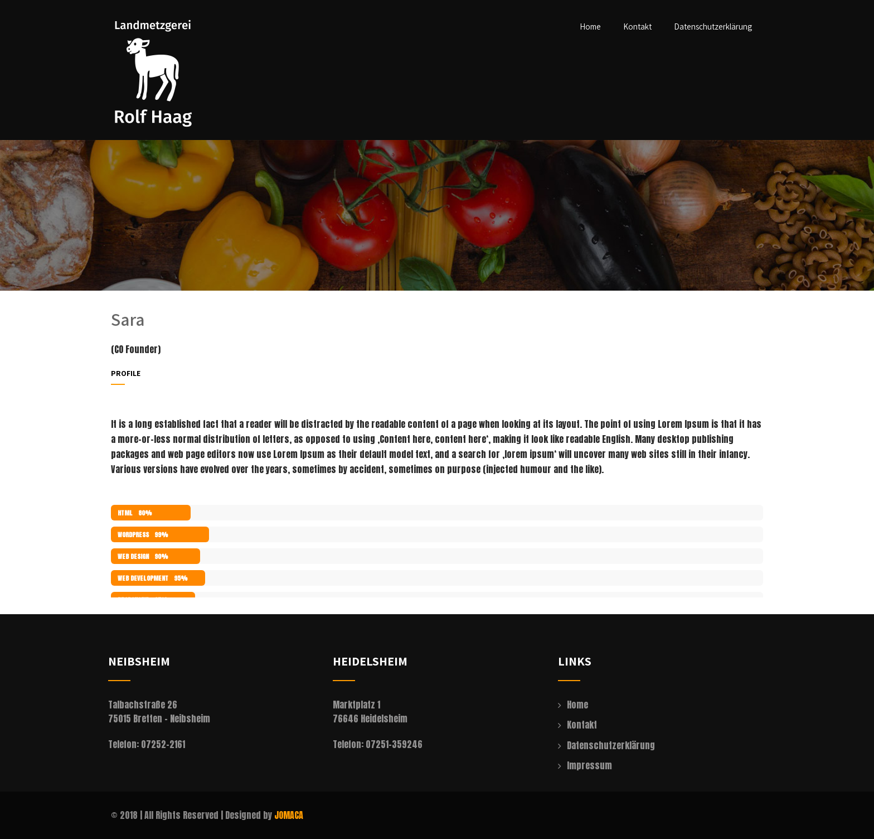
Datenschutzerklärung (713, 26)
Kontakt (637, 26)
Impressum (589, 765)
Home (590, 26)
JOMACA (288, 815)
